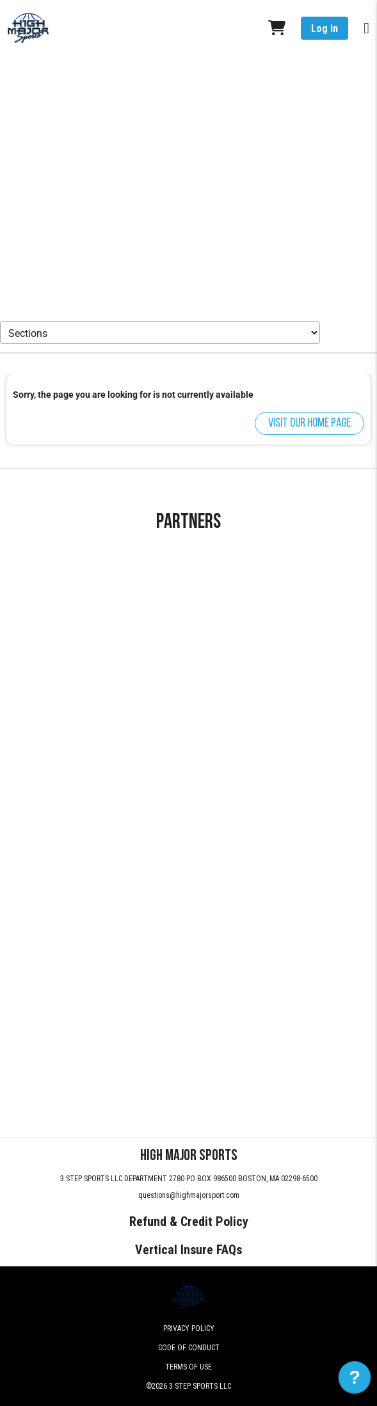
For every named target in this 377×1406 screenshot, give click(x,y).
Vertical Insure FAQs (188, 1249)
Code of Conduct (189, 1347)
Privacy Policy (188, 1328)
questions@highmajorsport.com (188, 1195)
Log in (324, 28)
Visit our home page (309, 423)
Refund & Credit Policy (188, 1221)
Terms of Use (188, 1366)
